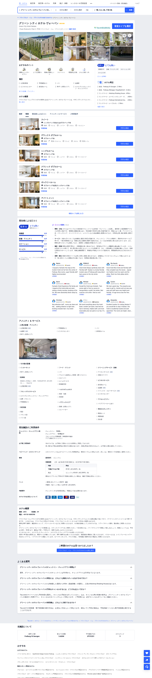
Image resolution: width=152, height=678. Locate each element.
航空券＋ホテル (44, 3)
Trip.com (30, 621)
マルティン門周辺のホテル (54, 674)
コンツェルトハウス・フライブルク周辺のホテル (71, 670)
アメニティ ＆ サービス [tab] (58, 114)
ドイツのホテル (46, 621)
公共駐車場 (23, 328)
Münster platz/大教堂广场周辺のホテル (99, 674)
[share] (147, 660)
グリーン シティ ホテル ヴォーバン (39, 23)
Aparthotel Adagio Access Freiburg (43, 654)
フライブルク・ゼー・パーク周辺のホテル (30, 674)
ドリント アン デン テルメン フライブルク (91, 654)
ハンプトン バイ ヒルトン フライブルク (67, 658)
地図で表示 (101, 106)
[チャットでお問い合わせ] (147, 667)
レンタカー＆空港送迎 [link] (79, 3)
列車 (54, 3)
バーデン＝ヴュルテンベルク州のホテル (65, 621)
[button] (91, 3)
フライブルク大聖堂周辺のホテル (75, 674)
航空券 (32, 3)
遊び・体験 (63, 3)
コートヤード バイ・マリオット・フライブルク (60, 662)
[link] (119, 3)
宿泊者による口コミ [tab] (39, 114)
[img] (41, 46)
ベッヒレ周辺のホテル (123, 670)
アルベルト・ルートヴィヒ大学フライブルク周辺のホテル (35, 670)
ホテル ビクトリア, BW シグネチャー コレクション (98, 658)
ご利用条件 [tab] (74, 114)
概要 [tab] (20, 114)
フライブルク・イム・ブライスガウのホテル (94, 621)
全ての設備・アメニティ (27, 91)
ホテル (37, 621)
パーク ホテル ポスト (24, 654)
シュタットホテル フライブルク (66, 654)
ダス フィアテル (111, 654)
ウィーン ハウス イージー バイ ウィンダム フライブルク (35, 658)
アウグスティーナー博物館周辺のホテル (101, 670)
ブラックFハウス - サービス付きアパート (30, 662)
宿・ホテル (23, 3)
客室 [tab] (27, 114)
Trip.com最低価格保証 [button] (103, 27)
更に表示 (22, 102)
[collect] (147, 653)
